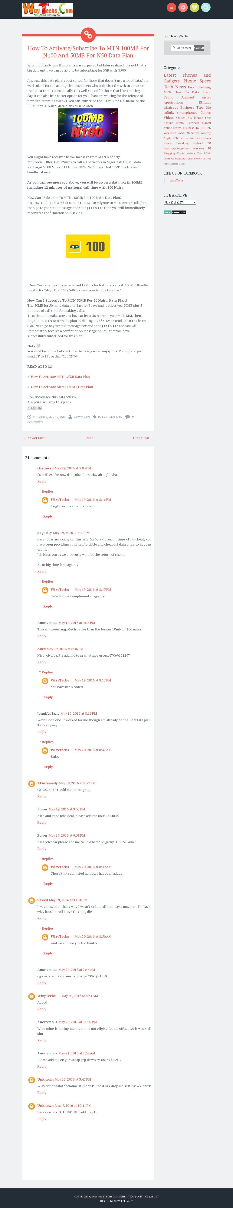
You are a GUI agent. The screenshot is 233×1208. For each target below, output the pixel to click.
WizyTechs (82, 417)
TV (197, 133)
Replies (48, 491)
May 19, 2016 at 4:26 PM (76, 622)
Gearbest (169, 158)
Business (188, 128)
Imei (208, 138)
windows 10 (202, 148)
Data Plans (106, 417)
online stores (172, 128)
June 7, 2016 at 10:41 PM (73, 1105)
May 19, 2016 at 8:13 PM (79, 713)
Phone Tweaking (176, 143)
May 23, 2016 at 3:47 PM (73, 1079)
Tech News (175, 87)
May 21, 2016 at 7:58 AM (76, 1052)
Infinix (180, 123)
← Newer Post (34, 437)
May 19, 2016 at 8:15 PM (93, 589)
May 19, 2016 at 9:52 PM (77, 782)
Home (89, 437)
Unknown (45, 1079)
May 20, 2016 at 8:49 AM (93, 866)
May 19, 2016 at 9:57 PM (67, 808)
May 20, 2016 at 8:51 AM (79, 995)
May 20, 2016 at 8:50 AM (93, 936)
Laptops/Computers (177, 148)
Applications (173, 102)
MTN (119, 417)
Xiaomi (206, 123)
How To (182, 92)
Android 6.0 (196, 138)
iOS (190, 118)
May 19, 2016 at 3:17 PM (71, 532)
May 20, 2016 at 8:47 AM (93, 749)
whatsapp (171, 107)
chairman (45, 467)
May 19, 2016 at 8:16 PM (93, 499)
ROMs (207, 153)
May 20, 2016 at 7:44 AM (76, 969)
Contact (142, 1196)
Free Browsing (199, 87)
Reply (41, 481)
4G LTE (200, 128)
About (154, 1196)
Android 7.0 (202, 143)
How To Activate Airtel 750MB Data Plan (62, 386)
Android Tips (194, 153)
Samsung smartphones (188, 158)
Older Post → (143, 437)
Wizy (117, 1200)
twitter (183, 138)
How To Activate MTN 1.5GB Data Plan (60, 376)
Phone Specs (197, 81)
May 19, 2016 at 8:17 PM (93, 680)
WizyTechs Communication (116, 1196)
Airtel (206, 97)
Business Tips (191, 107)
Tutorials (193, 123)
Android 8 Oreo (177, 163)
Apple (167, 138)
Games (205, 112)
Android (187, 97)
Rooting (205, 133)
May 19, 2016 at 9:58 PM (67, 835)
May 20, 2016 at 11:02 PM (77, 1021)
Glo (208, 107)
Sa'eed (42, 899)
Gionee (180, 118)
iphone (198, 118)
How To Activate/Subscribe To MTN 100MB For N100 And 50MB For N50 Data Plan (88, 51)
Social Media (186, 133)
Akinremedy (47, 782)
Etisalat (205, 102)
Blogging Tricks (174, 153)
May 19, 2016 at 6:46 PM (65, 648)
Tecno (168, 97)
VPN (175, 138)
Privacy (127, 1200)
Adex (41, 648)
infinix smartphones (180, 112)
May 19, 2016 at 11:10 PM (68, 899)
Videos (169, 117)
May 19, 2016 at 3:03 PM (73, 467)
